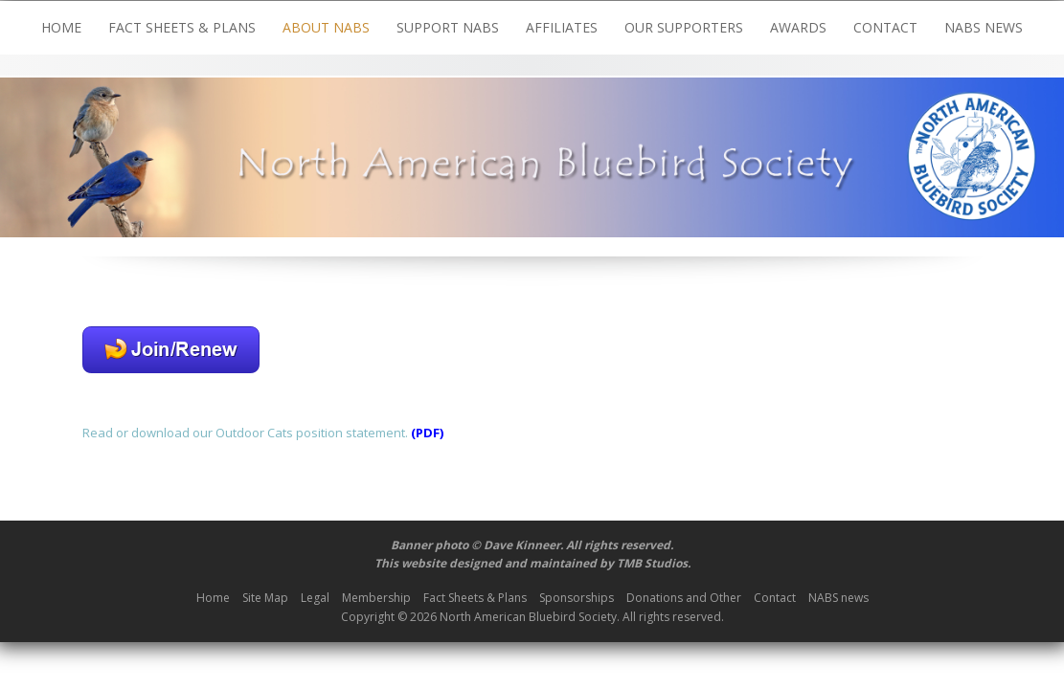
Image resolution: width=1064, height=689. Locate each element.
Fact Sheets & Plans (182, 27)
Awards (798, 27)
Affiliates (562, 27)
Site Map (265, 597)
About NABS (326, 27)
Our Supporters (683, 27)
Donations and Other (683, 597)
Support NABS (447, 27)
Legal (315, 597)
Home (61, 27)
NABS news (983, 27)
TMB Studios (652, 563)
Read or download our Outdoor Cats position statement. (245, 432)
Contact (885, 27)
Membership (376, 597)
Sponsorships (576, 597)
